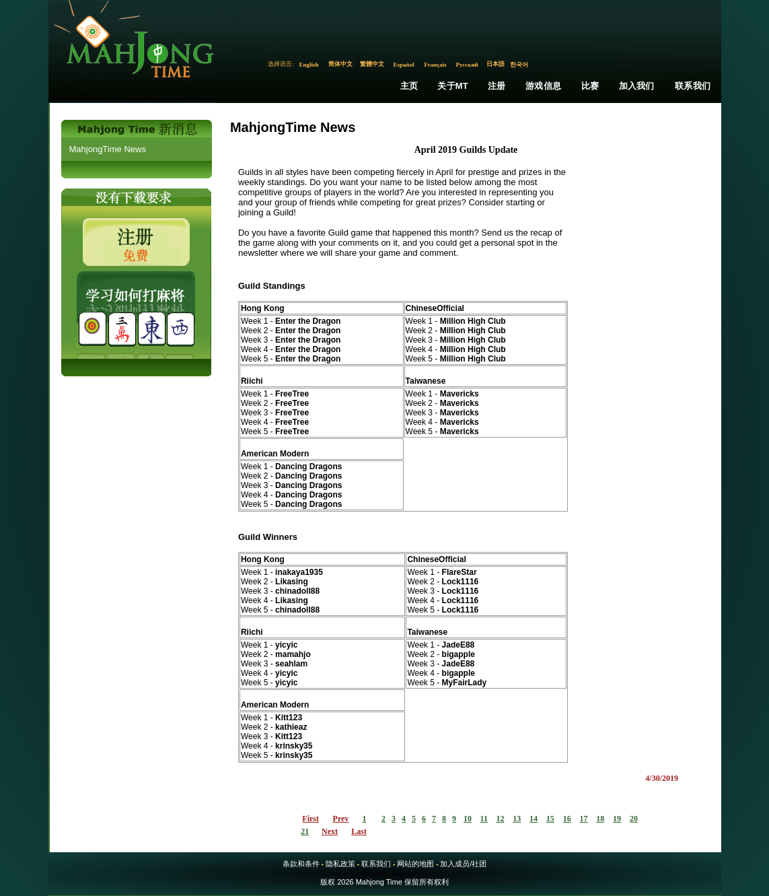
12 (501, 818)
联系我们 (692, 86)
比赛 (590, 86)
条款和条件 (301, 864)
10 (468, 818)
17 (583, 818)
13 (517, 818)
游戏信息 (543, 86)
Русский (466, 64)
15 (550, 818)
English (309, 64)
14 (533, 818)
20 (634, 818)
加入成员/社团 (463, 864)
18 (600, 818)
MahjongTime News (107, 149)
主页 (409, 86)
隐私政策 (340, 864)
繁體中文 (372, 64)
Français (435, 64)
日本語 (495, 64)
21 (305, 831)
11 (484, 818)
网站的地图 (415, 864)
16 (567, 818)
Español (404, 64)
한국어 (519, 64)
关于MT (452, 86)
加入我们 (637, 86)
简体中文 (340, 64)
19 (617, 818)
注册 (496, 86)
